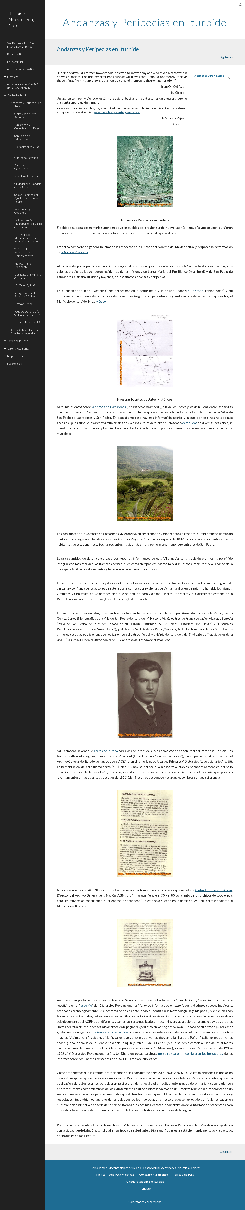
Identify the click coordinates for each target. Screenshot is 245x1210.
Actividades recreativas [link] (21, 69)
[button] (240, 5)
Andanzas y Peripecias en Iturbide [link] (26, 104)
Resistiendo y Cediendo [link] (22, 210)
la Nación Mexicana (74, 252)
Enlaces (195, 1167)
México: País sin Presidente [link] (23, 265)
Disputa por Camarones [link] (21, 166)
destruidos (189, 423)
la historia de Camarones (109, 407)
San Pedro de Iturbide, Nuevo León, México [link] (20, 44)
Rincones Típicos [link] (17, 54)
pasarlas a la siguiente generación (117, 112)
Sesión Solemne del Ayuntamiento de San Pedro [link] (27, 198)
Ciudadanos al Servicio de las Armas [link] (27, 185)
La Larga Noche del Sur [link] (28, 322)
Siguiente (225, 57)
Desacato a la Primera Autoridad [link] (27, 276)
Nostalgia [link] (13, 76)
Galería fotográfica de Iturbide (145, 1181)
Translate (145, 1188)
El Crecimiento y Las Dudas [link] (26, 148)
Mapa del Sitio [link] (15, 356)
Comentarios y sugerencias (144, 1201)
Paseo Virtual (151, 1167)
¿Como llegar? (98, 1167)
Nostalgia (183, 1167)
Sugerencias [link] (14, 363)
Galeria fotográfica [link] (18, 348)
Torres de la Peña (106, 751)
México (101, 301)
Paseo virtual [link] (15, 61)
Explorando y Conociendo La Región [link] (27, 126)
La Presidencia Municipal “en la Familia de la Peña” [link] (28, 223)
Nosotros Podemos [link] (26, 176)
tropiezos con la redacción (109, 1032)
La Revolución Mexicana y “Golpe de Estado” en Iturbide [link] (27, 238)
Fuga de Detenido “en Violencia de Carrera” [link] (27, 313)
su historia (195, 291)
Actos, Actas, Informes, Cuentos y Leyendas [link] (24, 331)
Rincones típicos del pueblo (125, 1167)
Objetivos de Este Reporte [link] (25, 115)
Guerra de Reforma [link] (26, 157)
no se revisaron (169, 1053)
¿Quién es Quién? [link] (24, 285)
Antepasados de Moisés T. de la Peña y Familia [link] (23, 86)
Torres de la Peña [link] (17, 340)
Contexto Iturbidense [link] (20, 95)
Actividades (168, 1167)
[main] (144, 22)
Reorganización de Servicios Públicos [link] (25, 294)
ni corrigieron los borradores (202, 1053)
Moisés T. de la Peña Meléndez (115, 1174)
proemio (86, 1005)
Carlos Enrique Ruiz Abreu (213, 890)
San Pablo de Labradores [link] (22, 137)
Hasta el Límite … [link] (24, 303)
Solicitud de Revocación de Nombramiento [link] (23, 252)
